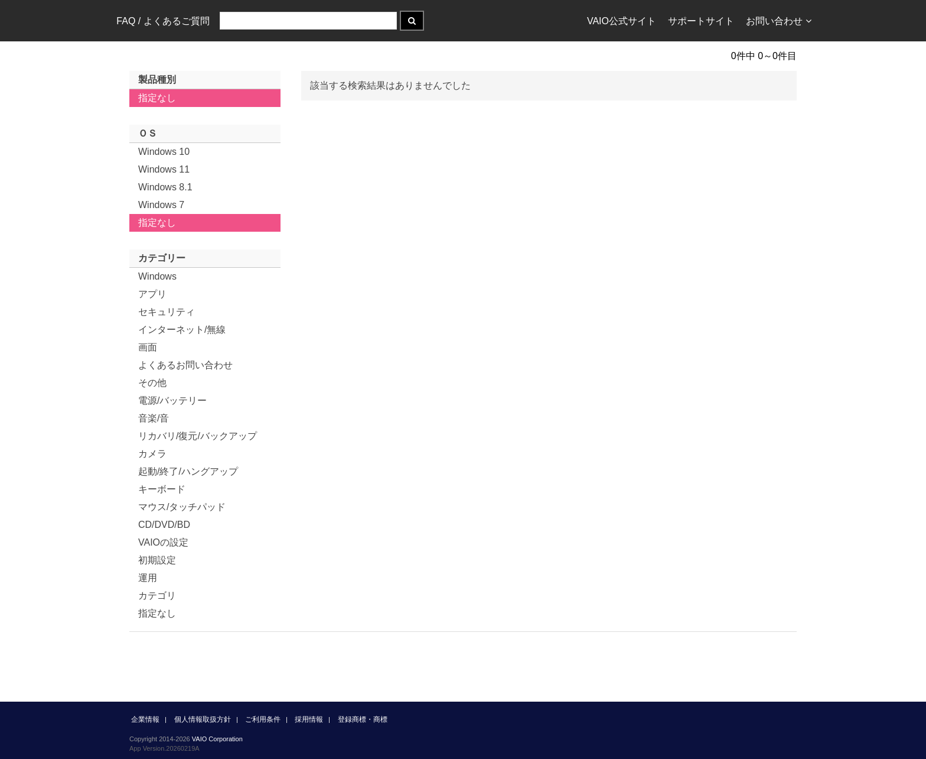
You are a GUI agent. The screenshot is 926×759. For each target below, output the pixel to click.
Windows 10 (164, 152)
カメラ (152, 454)
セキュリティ (166, 312)
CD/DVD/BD (164, 525)
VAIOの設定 (163, 542)
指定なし (157, 98)
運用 (147, 578)
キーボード (161, 489)
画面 (147, 347)
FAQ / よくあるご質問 (162, 21)
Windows (157, 276)
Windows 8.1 (165, 187)
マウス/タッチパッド (182, 507)
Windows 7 (161, 205)
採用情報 (309, 719)
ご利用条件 (263, 719)
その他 (152, 383)
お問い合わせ (778, 21)
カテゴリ (157, 596)
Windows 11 (164, 169)
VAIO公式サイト (621, 21)
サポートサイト (701, 21)
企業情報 (145, 719)
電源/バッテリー (172, 400)
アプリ (152, 294)
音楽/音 (153, 418)
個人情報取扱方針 (202, 719)
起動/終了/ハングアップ (188, 471)
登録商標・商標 (362, 719)
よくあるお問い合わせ (185, 365)
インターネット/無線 (182, 330)
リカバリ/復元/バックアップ (197, 436)
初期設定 (157, 560)
